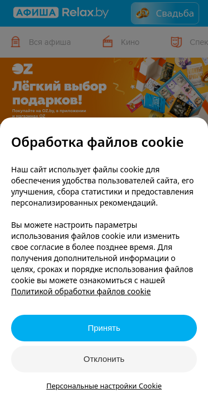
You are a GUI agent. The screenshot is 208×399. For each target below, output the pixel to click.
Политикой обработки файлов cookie (81, 291)
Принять (104, 327)
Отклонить (104, 359)
